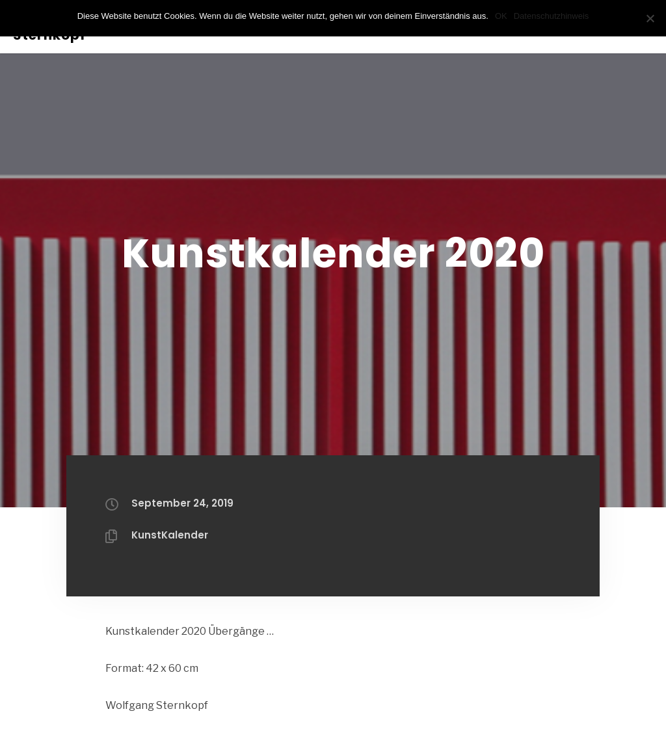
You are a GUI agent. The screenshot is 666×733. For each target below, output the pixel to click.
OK (501, 16)
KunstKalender (169, 535)
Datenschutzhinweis (551, 16)
